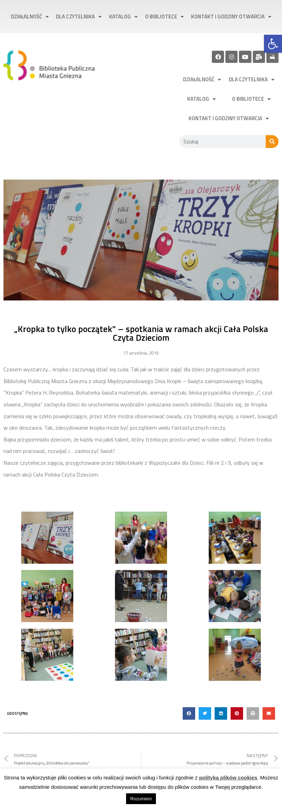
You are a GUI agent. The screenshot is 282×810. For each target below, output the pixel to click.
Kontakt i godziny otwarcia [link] (231, 17)
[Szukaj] (272, 141)
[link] (273, 44)
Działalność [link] (30, 17)
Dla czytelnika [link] (78, 17)
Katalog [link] (123, 17)
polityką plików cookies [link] (228, 777)
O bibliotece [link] (164, 17)
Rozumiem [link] (141, 798)
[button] (189, 713)
